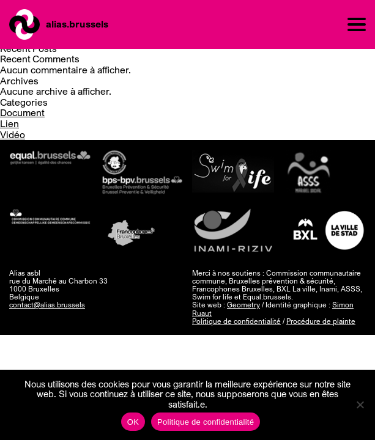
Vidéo (12, 134)
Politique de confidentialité (236, 321)
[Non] (360, 404)
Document (22, 112)
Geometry (243, 304)
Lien (9, 123)
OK (133, 422)
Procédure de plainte (320, 321)
